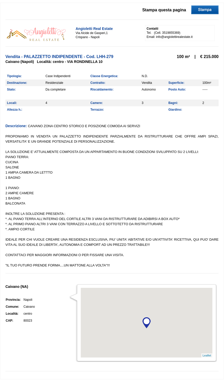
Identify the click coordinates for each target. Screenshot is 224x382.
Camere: (96, 103)
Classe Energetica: (104, 76)
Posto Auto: (177, 89)
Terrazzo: (97, 109)
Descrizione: (16, 126)
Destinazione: (17, 83)
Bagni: (173, 103)
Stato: (11, 89)
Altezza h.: (14, 109)
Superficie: (176, 83)
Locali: (12, 103)
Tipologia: (14, 76)
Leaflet (207, 355)
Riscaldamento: (101, 89)
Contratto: (97, 83)
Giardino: (175, 109)
